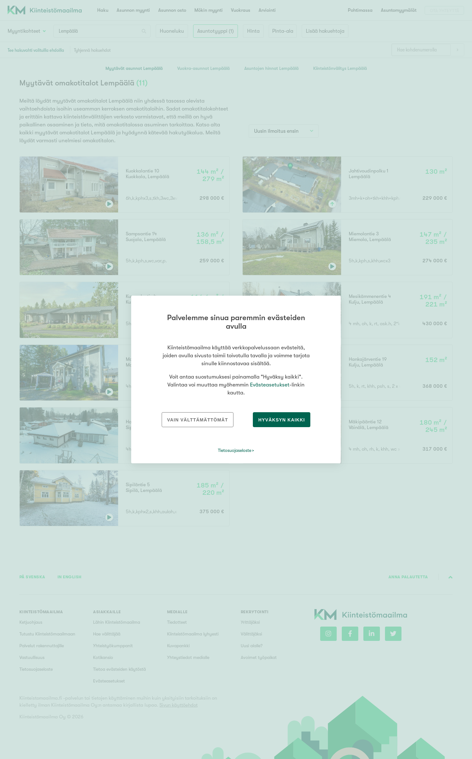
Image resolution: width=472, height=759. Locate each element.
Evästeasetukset (269, 385)
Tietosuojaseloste (234, 450)
